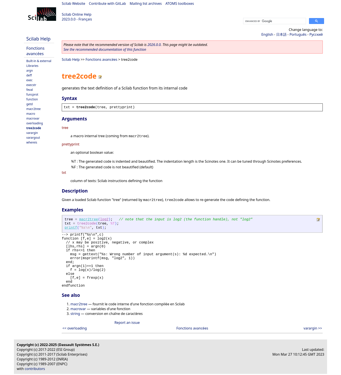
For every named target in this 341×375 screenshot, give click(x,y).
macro (30, 113)
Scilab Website (73, 3)
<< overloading (74, 328)
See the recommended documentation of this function (105, 49)
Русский (316, 34)
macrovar (32, 118)
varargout (33, 137)
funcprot (32, 94)
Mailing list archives (146, 3)
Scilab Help (38, 38)
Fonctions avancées (35, 50)
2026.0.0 (154, 44)
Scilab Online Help (76, 14)
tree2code (33, 128)
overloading (34, 123)
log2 (104, 219)
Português (297, 34)
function (32, 99)
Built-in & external (38, 61)
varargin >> (313, 328)
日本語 (281, 34)
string (75, 313)
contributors (35, 368)
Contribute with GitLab (107, 3)
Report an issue (127, 322)
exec (29, 80)
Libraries (32, 66)
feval (29, 90)
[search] (274, 21)
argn (29, 70)
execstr (31, 85)
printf (71, 228)
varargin (32, 133)
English (267, 34)
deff (29, 75)
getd (29, 104)
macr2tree (33, 109)
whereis (31, 142)
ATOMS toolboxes (179, 3)
